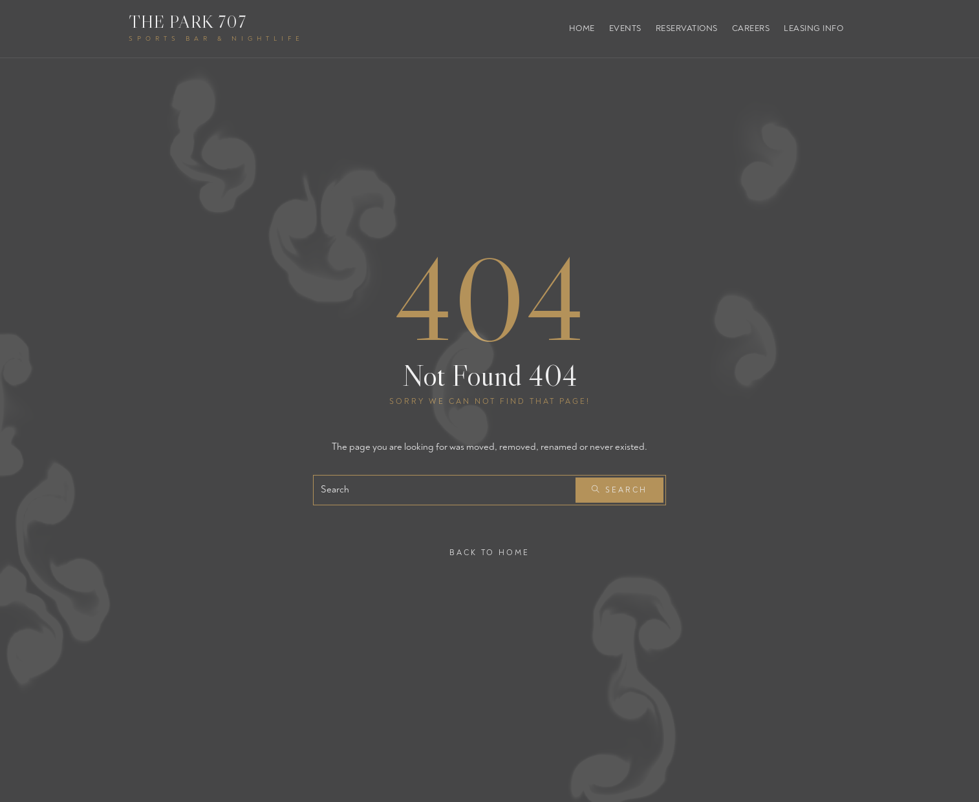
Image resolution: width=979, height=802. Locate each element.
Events (625, 28)
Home (582, 28)
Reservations (687, 28)
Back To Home (489, 552)
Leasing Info (813, 28)
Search (619, 490)
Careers (751, 28)
